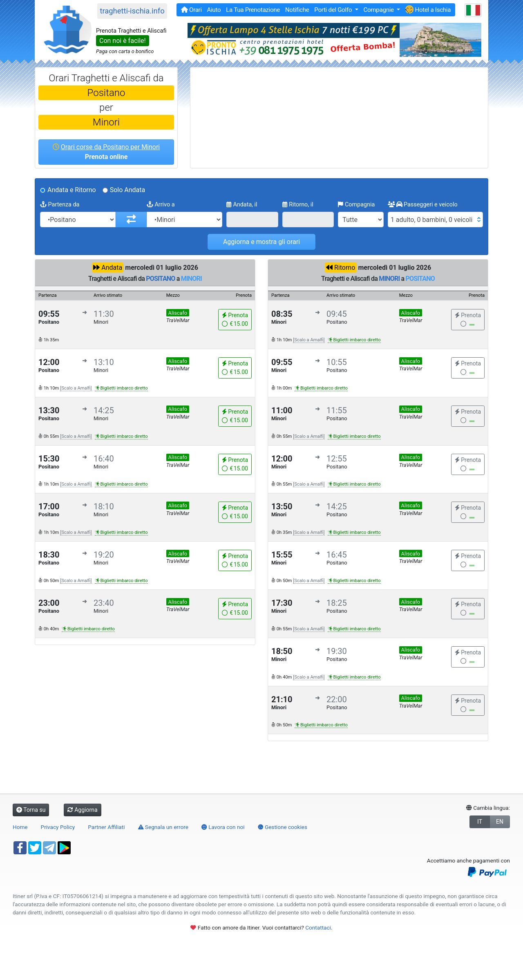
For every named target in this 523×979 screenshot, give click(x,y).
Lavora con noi (223, 827)
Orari (191, 9)
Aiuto (214, 9)
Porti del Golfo (333, 9)
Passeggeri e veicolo (423, 204)
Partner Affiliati (106, 827)
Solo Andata (127, 190)
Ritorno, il (297, 204)
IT (479, 821)
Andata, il (241, 204)
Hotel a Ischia (428, 9)
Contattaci (318, 927)
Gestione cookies (283, 827)
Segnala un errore (163, 827)
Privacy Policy (58, 827)
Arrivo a (161, 204)
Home (20, 827)
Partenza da (59, 204)
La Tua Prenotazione (253, 9)
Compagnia (356, 204)
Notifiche (297, 9)
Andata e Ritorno (71, 190)
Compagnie (379, 9)
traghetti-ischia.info (132, 11)
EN (499, 821)
